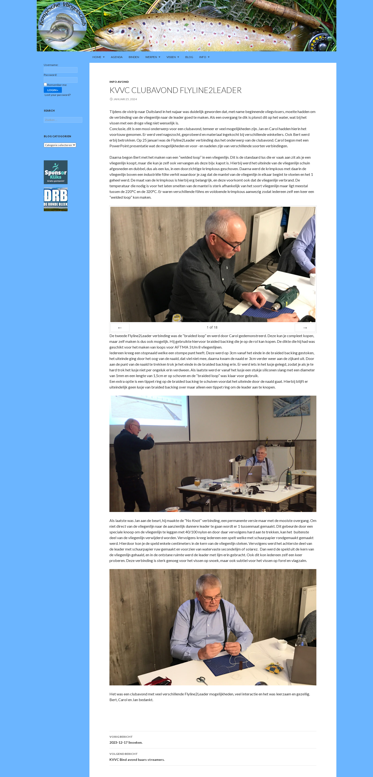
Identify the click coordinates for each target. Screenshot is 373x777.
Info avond (119, 82)
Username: (51, 65)
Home (97, 57)
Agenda (117, 57)
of (212, 327)
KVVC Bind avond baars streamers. (212, 756)
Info (202, 57)
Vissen (171, 57)
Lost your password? (58, 95)
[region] (186, 25)
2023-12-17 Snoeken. (212, 739)
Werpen (151, 57)
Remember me (57, 85)
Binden (134, 57)
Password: (50, 75)
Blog (189, 57)
